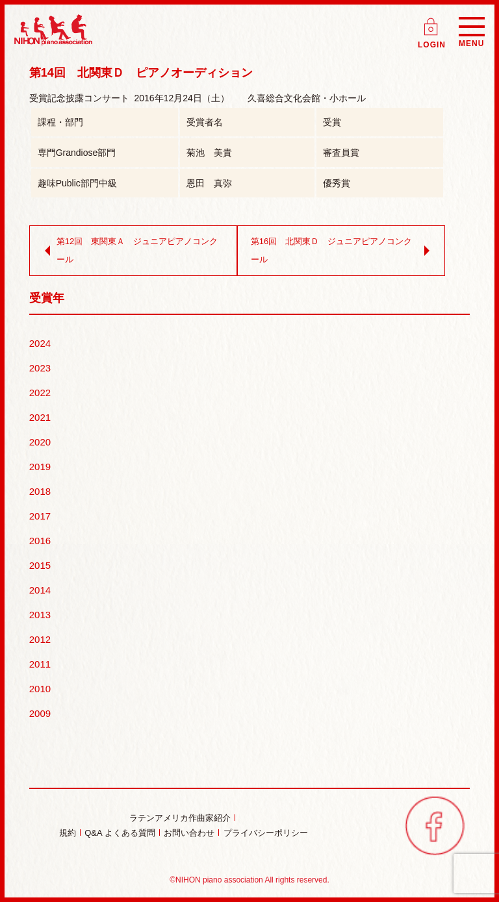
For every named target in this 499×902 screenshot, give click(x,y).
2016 (40, 540)
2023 (40, 367)
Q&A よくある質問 (119, 833)
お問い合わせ (189, 833)
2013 (40, 614)
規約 (67, 833)
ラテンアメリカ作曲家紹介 (180, 818)
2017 (40, 515)
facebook (435, 825)
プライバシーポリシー (266, 833)
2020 (40, 441)
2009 (40, 713)
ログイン (432, 22)
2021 (40, 417)
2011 (40, 664)
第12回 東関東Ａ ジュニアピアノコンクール (129, 250)
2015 (40, 565)
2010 (40, 688)
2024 (40, 343)
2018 (40, 491)
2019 (40, 466)
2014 (40, 589)
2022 (40, 392)
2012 (40, 639)
